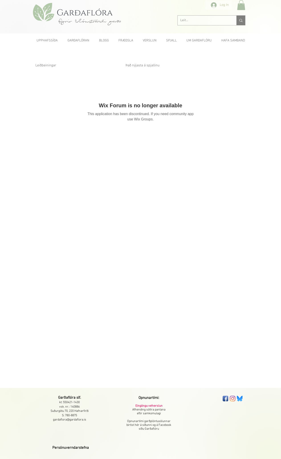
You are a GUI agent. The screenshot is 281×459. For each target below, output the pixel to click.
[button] (241, 5)
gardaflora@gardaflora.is (69, 420)
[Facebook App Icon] (225, 398)
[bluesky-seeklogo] (239, 398)
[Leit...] (203, 20)
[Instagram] (232, 398)
